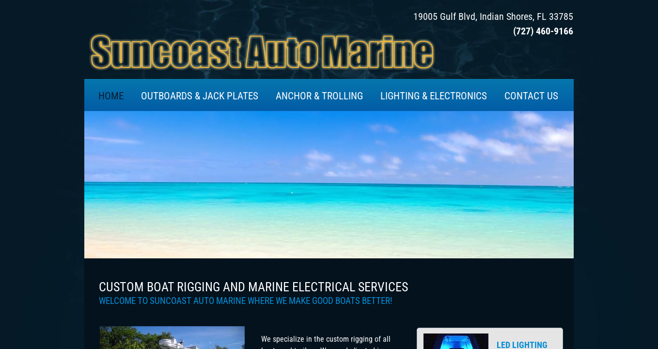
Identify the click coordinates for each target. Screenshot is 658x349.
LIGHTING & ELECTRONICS (433, 96)
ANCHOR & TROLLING (319, 96)
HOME (111, 96)
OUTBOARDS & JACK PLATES (199, 96)
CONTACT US (531, 96)
